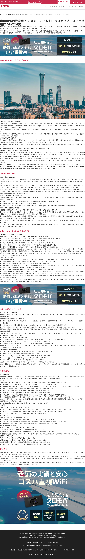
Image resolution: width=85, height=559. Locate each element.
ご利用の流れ (53, 7)
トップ (46, 7)
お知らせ (70, 7)
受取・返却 (62, 7)
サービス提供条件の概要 (67, 550)
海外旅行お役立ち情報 (13, 14)
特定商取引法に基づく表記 (25, 550)
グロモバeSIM (41, 280)
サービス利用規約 (39, 550)
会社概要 (13, 550)
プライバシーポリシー (53, 550)
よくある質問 (79, 7)
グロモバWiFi (25, 259)
